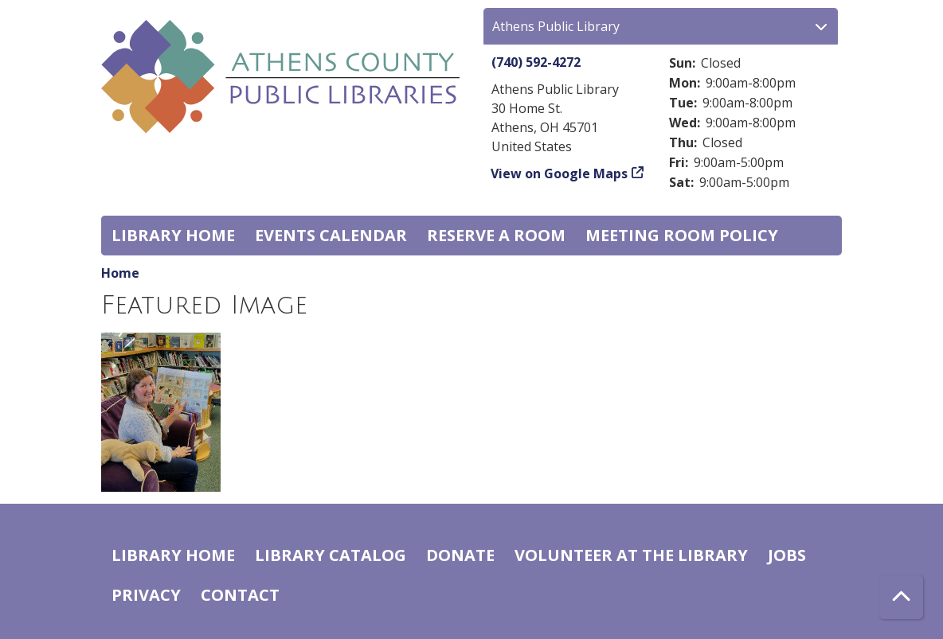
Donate (460, 555)
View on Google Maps (559, 173)
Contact (240, 595)
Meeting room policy (681, 235)
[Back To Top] (901, 597)
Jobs (787, 555)
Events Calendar (331, 235)
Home (120, 273)
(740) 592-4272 (536, 62)
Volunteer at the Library (631, 555)
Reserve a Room (496, 235)
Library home (173, 235)
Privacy (146, 595)
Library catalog (330, 555)
